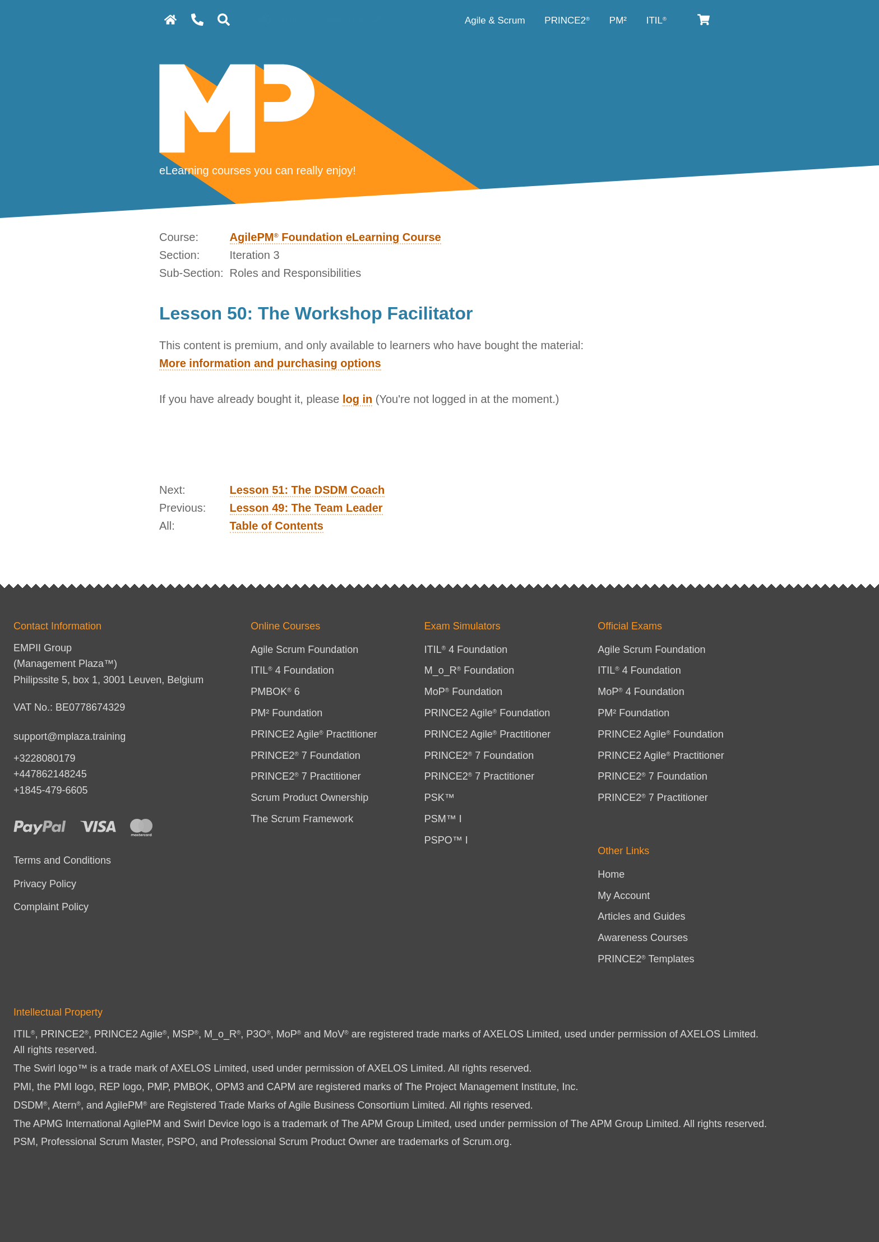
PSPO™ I (446, 840)
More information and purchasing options (270, 363)
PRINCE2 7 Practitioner (306, 776)
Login (278, 20)
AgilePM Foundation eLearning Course (335, 237)
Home (611, 874)
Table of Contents (276, 526)
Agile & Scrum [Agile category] (496, 20)
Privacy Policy (44, 883)
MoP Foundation (463, 691)
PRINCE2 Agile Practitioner (314, 734)
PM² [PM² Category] (619, 20)
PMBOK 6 (275, 691)
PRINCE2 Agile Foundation (487, 713)
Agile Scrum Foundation (304, 649)
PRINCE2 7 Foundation (305, 755)
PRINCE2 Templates (646, 959)
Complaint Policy (51, 906)
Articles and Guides (641, 916)
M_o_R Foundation (469, 670)
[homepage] (170, 20)
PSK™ (439, 797)
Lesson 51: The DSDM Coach (307, 490)
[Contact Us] (197, 20)
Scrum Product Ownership (309, 797)
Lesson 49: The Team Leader (306, 508)
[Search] (223, 20)
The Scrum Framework (302, 818)
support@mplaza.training (69, 736)
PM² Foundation (286, 713)
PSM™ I (443, 818)
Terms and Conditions (62, 860)
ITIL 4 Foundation (292, 670)
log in (357, 399)
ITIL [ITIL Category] (656, 20)
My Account (624, 895)
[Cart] (704, 20)
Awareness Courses (643, 937)
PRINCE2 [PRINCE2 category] (567, 20)
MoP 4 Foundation (641, 691)
